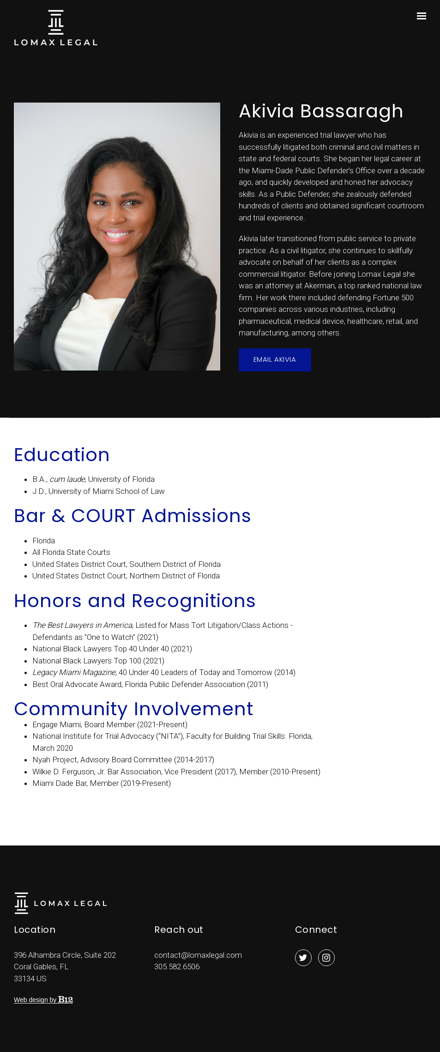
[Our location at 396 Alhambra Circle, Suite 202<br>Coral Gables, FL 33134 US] (65, 966)
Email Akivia (274, 359)
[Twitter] (303, 957)
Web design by (43, 999)
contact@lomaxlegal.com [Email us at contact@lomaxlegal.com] (198, 955)
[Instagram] (326, 957)
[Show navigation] (419, 16)
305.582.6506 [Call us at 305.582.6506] (176, 966)
